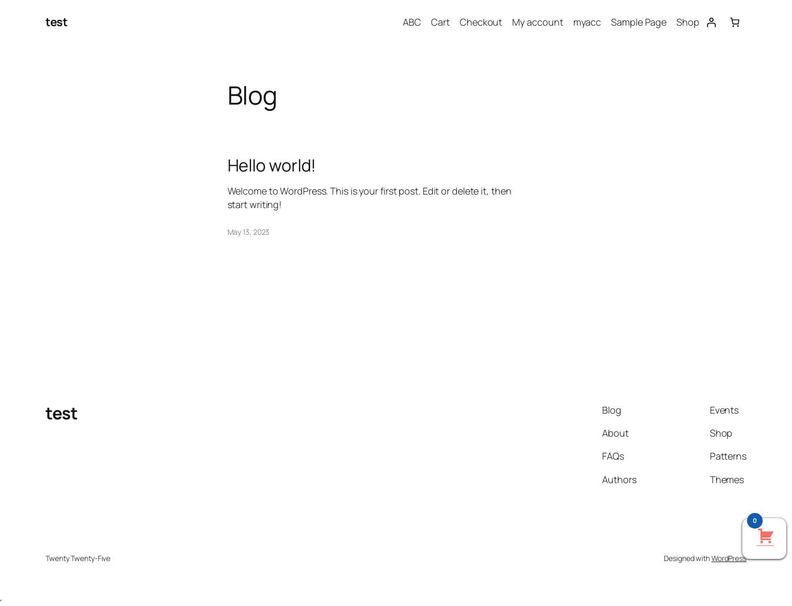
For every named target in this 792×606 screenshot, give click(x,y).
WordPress (728, 558)
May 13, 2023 (249, 232)
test (56, 22)
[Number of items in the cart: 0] (734, 22)
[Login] (711, 22)
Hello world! (272, 165)
